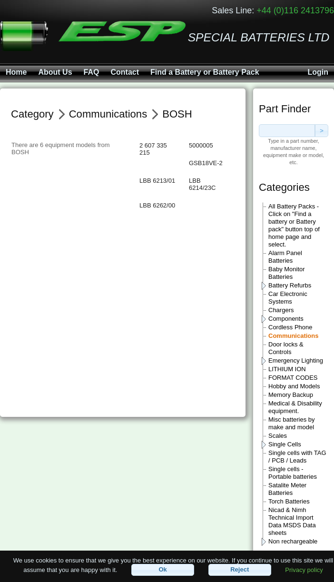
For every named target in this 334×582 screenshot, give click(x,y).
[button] (162, 570)
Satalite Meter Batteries (287, 489)
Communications (293, 335)
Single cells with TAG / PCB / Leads (297, 456)
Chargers (281, 310)
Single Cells (284, 444)
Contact (124, 72)
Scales (277, 435)
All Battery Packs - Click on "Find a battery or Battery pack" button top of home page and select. (294, 225)
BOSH (177, 114)
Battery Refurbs (289, 285)
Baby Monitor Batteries (286, 273)
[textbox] (287, 130)
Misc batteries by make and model (291, 423)
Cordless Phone (290, 327)
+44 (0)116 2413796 (295, 10)
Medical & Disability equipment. (295, 407)
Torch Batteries (289, 501)
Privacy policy (304, 569)
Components (286, 318)
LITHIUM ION (287, 369)
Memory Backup (290, 394)
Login (317, 72)
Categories (284, 187)
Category (32, 114)
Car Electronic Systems (287, 297)
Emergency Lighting (295, 360)
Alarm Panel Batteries (285, 256)
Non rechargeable (292, 541)
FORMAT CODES (293, 377)
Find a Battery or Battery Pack (204, 72)
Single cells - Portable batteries (292, 472)
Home (16, 72)
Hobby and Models (294, 386)
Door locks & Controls (286, 348)
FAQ (91, 72)
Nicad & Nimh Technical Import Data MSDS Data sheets (292, 521)
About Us (55, 72)
